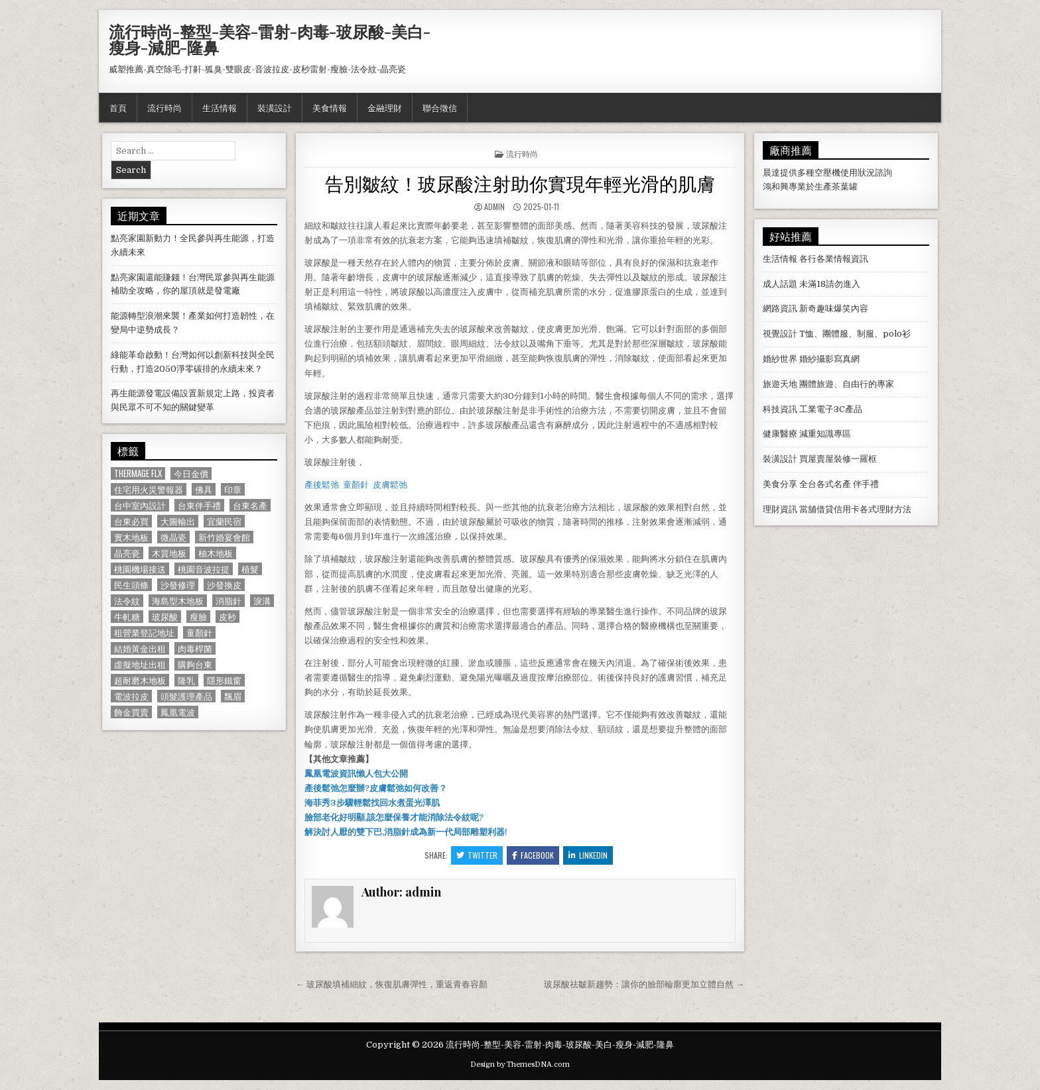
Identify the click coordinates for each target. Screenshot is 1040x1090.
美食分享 (780, 484)
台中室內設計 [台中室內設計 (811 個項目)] (140, 505)
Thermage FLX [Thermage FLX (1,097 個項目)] (138, 473)
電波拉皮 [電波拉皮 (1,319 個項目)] (131, 696)
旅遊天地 (780, 384)
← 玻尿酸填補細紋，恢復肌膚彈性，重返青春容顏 (391, 984)
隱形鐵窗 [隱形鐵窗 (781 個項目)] (224, 680)
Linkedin (588, 855)
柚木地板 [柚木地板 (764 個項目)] (215, 553)
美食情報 (329, 107)
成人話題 (780, 284)
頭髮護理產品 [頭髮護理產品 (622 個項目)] (186, 696)
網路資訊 (780, 308)
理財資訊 (780, 509)
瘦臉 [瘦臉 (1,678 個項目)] (198, 616)
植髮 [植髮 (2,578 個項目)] (250, 569)
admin (494, 206)
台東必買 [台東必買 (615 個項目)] (131, 521)
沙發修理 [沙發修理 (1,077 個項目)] (178, 584)
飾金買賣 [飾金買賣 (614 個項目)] (131, 712)
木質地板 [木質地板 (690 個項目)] (169, 553)
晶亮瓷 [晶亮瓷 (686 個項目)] (127, 553)
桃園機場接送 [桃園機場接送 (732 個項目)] (140, 569)
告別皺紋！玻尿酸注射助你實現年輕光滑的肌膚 (520, 182)
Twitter (476, 855)
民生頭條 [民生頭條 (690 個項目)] (131, 584)
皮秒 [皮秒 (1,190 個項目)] (227, 616)
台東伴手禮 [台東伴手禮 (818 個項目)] (199, 505)
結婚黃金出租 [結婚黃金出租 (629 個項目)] (140, 648)
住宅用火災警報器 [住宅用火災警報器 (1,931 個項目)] (148, 489)
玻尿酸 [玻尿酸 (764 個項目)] (165, 616)
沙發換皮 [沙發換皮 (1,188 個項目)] (224, 584)
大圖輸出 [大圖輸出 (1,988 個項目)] (178, 521)
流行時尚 (164, 107)
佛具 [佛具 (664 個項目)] (203, 489)
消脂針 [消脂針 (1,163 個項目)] (228, 600)
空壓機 (827, 173)
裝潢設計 (274, 107)
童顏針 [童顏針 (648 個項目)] (199, 632)
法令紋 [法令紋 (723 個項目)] (127, 600)
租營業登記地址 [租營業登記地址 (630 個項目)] (144, 632)
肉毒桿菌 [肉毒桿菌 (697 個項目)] (195, 648)
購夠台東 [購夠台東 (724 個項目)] (195, 664)
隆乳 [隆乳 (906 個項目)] (186, 680)
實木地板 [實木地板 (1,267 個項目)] (131, 537)
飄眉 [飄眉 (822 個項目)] (232, 696)
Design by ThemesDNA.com (520, 1064)
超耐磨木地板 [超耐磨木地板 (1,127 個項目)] (140, 680)
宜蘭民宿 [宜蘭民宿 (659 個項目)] (224, 521)
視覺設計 (780, 334)
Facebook (533, 855)
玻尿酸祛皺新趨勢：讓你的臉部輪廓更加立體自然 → (644, 984)
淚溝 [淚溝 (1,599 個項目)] (262, 600)
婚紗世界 (780, 359)
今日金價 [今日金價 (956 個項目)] (191, 473)
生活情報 (219, 107)
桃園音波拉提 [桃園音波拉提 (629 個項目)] (203, 569)
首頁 (118, 107)
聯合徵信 (439, 107)
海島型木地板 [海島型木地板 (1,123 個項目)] (178, 600)
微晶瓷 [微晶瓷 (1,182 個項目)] (173, 537)
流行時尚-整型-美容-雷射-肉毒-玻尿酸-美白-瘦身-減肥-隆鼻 (269, 39)
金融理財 (384, 107)
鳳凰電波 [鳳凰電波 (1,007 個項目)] (178, 712)
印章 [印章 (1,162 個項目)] (232, 489)
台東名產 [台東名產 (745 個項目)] (250, 505)
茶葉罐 (845, 186)
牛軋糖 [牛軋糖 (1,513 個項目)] (127, 616)
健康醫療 (780, 434)
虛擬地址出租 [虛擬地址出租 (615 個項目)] (140, 664)
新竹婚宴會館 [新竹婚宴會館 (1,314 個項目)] (224, 537)
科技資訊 (780, 409)
